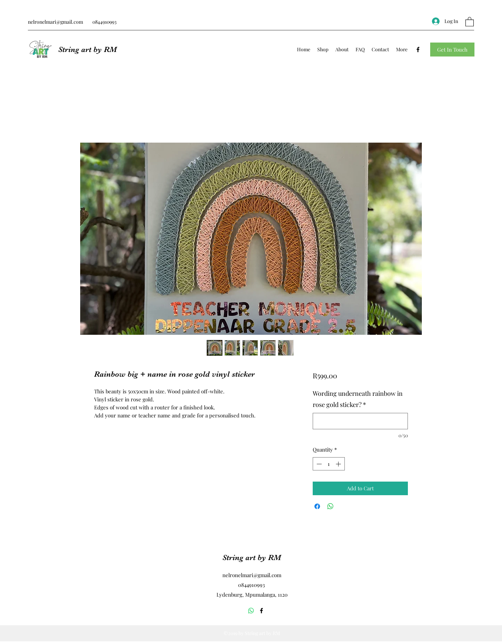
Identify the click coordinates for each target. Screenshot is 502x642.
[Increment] (339, 464)
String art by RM (87, 49)
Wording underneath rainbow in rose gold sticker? (358, 399)
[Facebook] (417, 49)
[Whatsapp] (251, 610)
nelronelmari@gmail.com (55, 21)
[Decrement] (318, 464)
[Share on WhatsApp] (330, 506)
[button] (469, 21)
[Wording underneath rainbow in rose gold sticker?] (360, 421)
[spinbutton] (328, 464)
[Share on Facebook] (317, 506)
